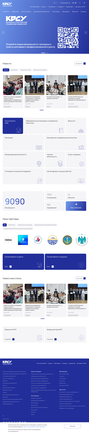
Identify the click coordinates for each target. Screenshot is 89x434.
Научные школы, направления (38, 388)
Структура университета (9, 376)
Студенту (61, 376)
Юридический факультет (65, 396)
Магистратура (35, 403)
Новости (5, 385)
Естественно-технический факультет (69, 392)
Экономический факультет (66, 394)
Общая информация (8, 404)
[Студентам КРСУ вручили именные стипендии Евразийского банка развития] (77, 91)
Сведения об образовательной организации (14, 371)
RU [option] (54, 3)
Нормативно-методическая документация (42, 374)
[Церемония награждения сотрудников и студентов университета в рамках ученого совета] (34, 91)
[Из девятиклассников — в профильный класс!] (56, 91)
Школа (32, 414)
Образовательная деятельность (11, 401)
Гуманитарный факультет (65, 399)
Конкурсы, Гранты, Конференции (39, 381)
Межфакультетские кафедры (66, 408)
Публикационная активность (38, 376)
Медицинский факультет (65, 403)
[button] (3, 32)
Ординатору (62, 383)
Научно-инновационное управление (40, 383)
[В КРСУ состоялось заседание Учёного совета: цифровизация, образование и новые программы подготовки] (13, 91)
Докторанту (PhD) (64, 385)
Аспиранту (62, 381)
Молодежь (5, 397)
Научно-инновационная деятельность (13, 399)
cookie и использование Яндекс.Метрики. (34, 426)
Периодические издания (9, 387)
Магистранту (62, 378)
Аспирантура (34, 405)
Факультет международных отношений (69, 401)
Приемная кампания (36, 398)
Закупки (5, 392)
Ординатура (34, 410)
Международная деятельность (11, 394)
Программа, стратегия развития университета (15, 374)
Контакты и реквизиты (8, 378)
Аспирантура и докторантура (38, 385)
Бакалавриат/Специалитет (38, 400)
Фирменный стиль (7, 390)
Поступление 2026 (64, 374)
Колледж (33, 412)
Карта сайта (6, 419)
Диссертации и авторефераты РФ (39, 378)
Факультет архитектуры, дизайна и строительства (72, 406)
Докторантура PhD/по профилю (39, 407)
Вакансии (5, 381)
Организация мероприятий (10, 383)
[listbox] (56, 2)
